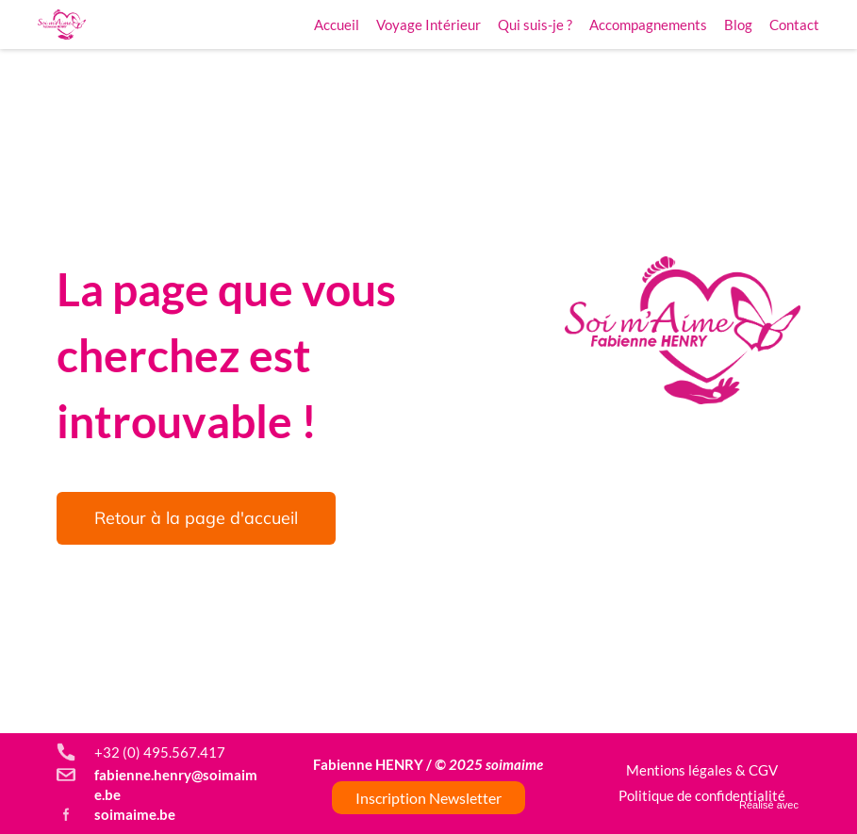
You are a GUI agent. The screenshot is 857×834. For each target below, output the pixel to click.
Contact (794, 24)
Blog (738, 24)
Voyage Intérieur (428, 24)
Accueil (336, 24)
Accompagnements (648, 24)
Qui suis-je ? (535, 24)
